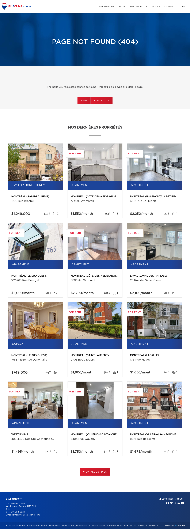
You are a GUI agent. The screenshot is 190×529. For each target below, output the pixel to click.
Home (84, 101)
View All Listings (95, 472)
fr (183, 6)
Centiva (180, 525)
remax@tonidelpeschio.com (26, 515)
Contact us (102, 101)
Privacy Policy (115, 526)
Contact (170, 6)
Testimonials (138, 6)
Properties (106, 6)
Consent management (148, 526)
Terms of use (130, 526)
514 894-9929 (18, 512)
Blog (122, 6)
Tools (156, 6)
